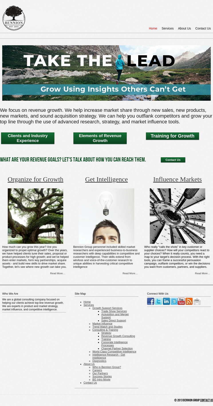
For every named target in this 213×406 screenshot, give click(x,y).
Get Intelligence (106, 179)
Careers (97, 370)
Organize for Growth (35, 179)
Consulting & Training (105, 329)
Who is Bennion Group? (106, 367)
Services (168, 28)
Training (106, 339)
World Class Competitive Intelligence (114, 351)
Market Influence (102, 323)
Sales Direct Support (113, 320)
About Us (184, 28)
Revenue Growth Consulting (118, 336)
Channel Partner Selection (117, 348)
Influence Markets (177, 179)
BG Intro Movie (101, 379)
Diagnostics (99, 361)
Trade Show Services (114, 311)
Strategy (106, 333)
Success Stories (102, 376)
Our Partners (100, 373)
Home (153, 28)
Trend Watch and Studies (107, 326)
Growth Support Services (107, 308)
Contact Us (203, 28)
